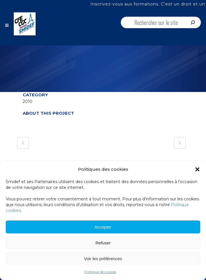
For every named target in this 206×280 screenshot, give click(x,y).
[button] (197, 169)
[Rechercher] (193, 22)
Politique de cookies (100, 272)
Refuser (103, 242)
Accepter (102, 227)
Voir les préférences (103, 258)
